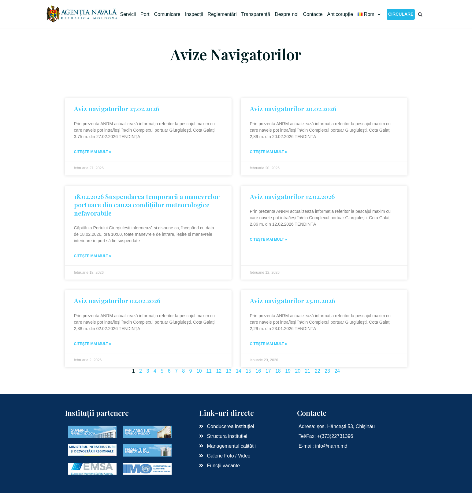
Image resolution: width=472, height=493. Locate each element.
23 (327, 371)
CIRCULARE (400, 14)
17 (268, 371)
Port (144, 14)
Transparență (255, 14)
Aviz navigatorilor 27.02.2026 (116, 108)
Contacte (313, 14)
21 (307, 371)
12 (218, 371)
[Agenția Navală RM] (82, 14)
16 (258, 371)
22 (317, 371)
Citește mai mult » (92, 152)
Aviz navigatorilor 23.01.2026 (292, 300)
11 (209, 371)
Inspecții (194, 14)
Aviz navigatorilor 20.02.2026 (293, 108)
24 (337, 371)
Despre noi (286, 14)
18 (278, 371)
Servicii (128, 14)
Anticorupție (340, 14)
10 (199, 371)
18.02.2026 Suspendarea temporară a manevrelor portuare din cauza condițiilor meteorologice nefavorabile (147, 204)
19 (288, 371)
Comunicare (167, 14)
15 (248, 371)
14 (238, 371)
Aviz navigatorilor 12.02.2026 (292, 196)
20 (297, 371)
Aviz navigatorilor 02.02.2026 (117, 300)
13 (229, 371)
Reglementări (221, 14)
